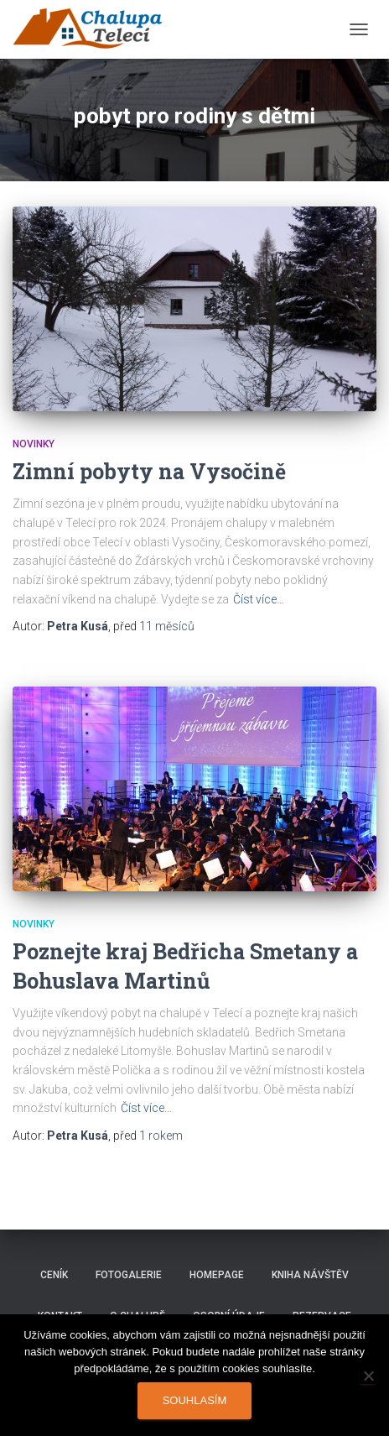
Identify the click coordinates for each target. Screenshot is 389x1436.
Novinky (33, 444)
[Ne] (368, 1375)
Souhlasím (195, 1400)
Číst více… (258, 599)
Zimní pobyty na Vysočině (149, 471)
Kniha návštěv (310, 1275)
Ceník (54, 1275)
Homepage (216, 1275)
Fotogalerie (129, 1275)
